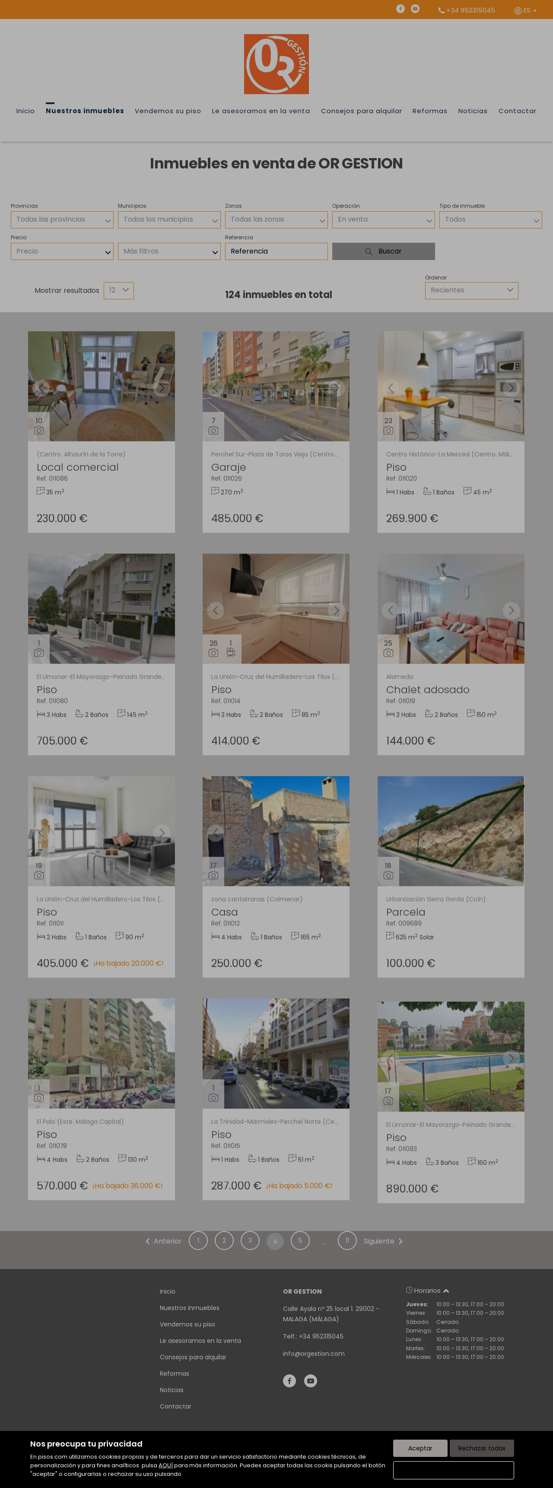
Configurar (454, 1470)
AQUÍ (166, 1465)
